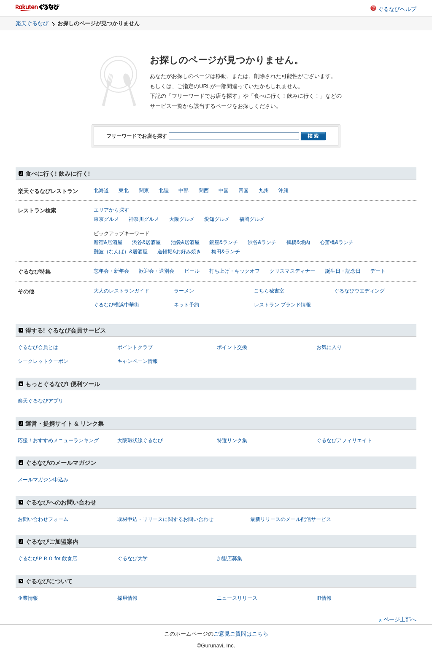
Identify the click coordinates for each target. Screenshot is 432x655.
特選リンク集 (232, 440)
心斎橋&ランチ (337, 242)
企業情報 (28, 598)
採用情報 (127, 598)
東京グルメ (106, 219)
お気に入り (329, 347)
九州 (264, 190)
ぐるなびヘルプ (397, 9)
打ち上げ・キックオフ (234, 271)
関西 (204, 190)
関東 (144, 190)
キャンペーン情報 (137, 361)
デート (378, 271)
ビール (192, 271)
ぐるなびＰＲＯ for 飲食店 (47, 558)
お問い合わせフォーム (43, 519)
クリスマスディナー (292, 271)
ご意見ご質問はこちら (240, 634)
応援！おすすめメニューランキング (58, 440)
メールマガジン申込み (43, 480)
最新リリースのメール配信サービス (290, 519)
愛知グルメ (217, 219)
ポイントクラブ (135, 347)
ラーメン (184, 291)
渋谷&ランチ (262, 242)
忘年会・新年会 (111, 271)
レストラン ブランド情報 (282, 305)
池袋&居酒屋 (185, 242)
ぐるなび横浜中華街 (116, 305)
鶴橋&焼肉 (298, 242)
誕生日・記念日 (343, 271)
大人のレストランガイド (121, 291)
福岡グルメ (252, 219)
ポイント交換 (232, 347)
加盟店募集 (229, 558)
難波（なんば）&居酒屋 (121, 252)
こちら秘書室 (269, 291)
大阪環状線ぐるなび (140, 440)
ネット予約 (186, 305)
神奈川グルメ (144, 219)
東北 (124, 190)
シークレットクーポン (43, 361)
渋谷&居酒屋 (146, 242)
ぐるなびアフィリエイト (344, 440)
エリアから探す (111, 210)
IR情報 (324, 598)
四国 (243, 190)
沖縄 (283, 190)
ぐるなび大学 (132, 558)
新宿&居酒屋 (108, 242)
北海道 (101, 190)
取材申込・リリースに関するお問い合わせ (165, 519)
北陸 (164, 190)
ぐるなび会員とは (38, 347)
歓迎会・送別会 (156, 271)
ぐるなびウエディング (359, 291)
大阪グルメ (181, 219)
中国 (224, 190)
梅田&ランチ (225, 252)
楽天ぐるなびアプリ (40, 401)
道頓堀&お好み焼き (179, 252)
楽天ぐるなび (32, 23)
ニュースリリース (237, 598)
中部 (183, 190)
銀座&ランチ (223, 242)
